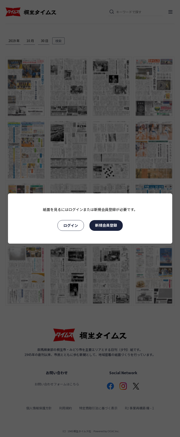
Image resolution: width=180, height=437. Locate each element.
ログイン (70, 225)
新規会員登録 (106, 225)
